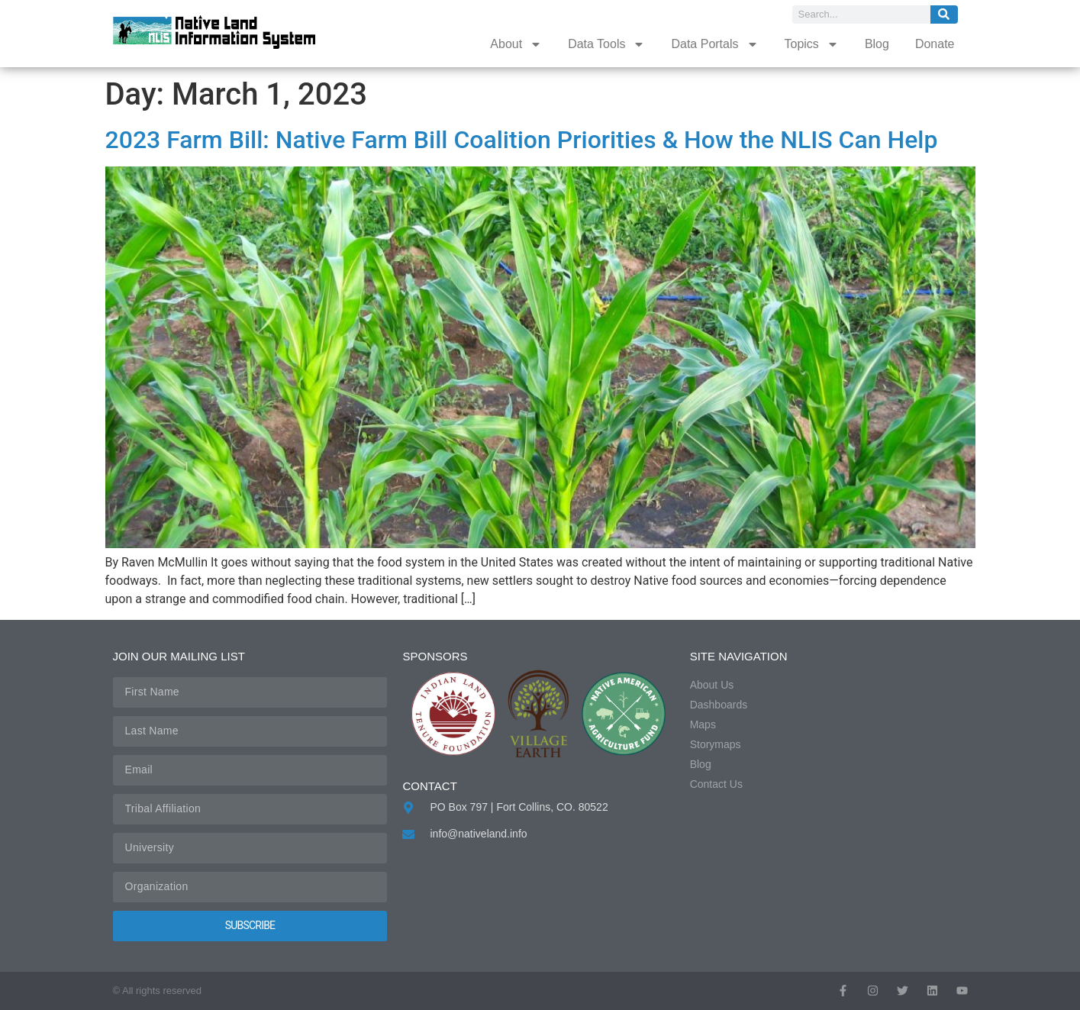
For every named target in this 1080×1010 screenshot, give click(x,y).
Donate (935, 43)
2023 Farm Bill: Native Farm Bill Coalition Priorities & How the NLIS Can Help (521, 139)
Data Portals (714, 44)
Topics (812, 44)
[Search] (944, 14)
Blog (877, 43)
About (516, 44)
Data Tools (606, 44)
